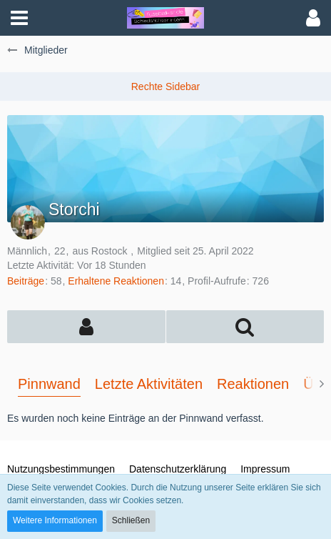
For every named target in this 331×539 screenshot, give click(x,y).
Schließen (131, 520)
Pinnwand (49, 384)
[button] (19, 17)
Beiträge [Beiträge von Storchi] (25, 281)
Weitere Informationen (55, 520)
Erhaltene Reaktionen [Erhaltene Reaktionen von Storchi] (116, 281)
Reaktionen (253, 384)
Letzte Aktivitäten (149, 384)
